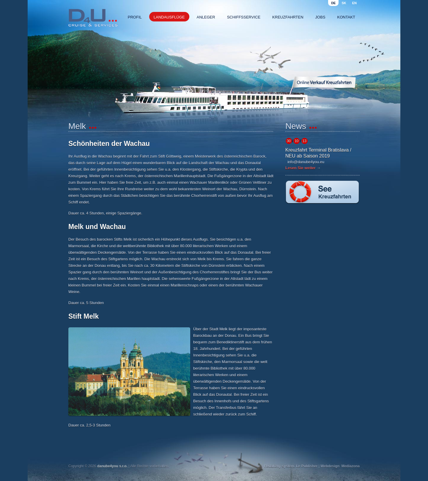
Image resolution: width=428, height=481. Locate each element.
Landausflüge (169, 17)
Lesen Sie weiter (300, 168)
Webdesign (329, 466)
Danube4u (93, 18)
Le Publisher (306, 466)
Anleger (206, 17)
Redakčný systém (279, 466)
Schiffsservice (243, 17)
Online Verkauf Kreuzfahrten (324, 82)
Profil (135, 17)
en (354, 3)
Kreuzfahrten (287, 17)
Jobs (320, 17)
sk (344, 3)
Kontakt (346, 17)
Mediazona (351, 466)
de (333, 3)
